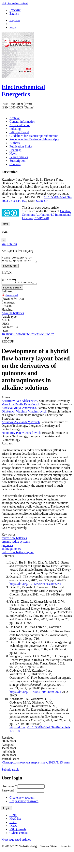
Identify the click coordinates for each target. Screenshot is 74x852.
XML (5, 224)
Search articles (18, 157)
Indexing (15, 128)
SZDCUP (42, 201)
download (12, 297)
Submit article (10, 772)
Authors (14, 143)
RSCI (13, 824)
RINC (13, 817)
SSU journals (17, 831)
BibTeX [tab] (12, 244)
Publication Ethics (21, 146)
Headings (15, 150)
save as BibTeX (12, 289)
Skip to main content (15, 3)
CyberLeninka (18, 835)
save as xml (10, 266)
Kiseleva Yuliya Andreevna (19, 410)
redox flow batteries (14, 540)
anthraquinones (11, 551)
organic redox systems (16, 544)
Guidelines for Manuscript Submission (33, 135)
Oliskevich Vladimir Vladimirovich (24, 413)
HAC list (15, 821)
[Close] (4, 240)
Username (9, 788)
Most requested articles (16, 842)
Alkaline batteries (13, 315)
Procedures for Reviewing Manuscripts (34, 139)
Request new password (23, 803)
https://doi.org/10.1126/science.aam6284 (35, 586)
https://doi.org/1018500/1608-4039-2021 (35, 694)
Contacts (15, 164)
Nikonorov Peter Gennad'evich (21, 435)
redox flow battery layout (18, 554)
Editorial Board (19, 132)
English (14, 13)
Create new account (21, 800)
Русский (15, 10)
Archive (14, 118)
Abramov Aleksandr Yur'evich (21, 424)
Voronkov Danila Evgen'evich (20, 406)
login (12, 27)
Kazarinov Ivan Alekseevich (19, 403)
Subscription (17, 160)
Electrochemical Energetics (23, 90)
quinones (7, 547)
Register (14, 20)
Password (9, 792)
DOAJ (13, 828)
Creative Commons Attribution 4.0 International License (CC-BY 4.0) (46, 214)
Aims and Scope (19, 125)
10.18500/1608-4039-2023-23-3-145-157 (28, 336)
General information (22, 121)
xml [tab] (4, 244)
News (13, 153)
